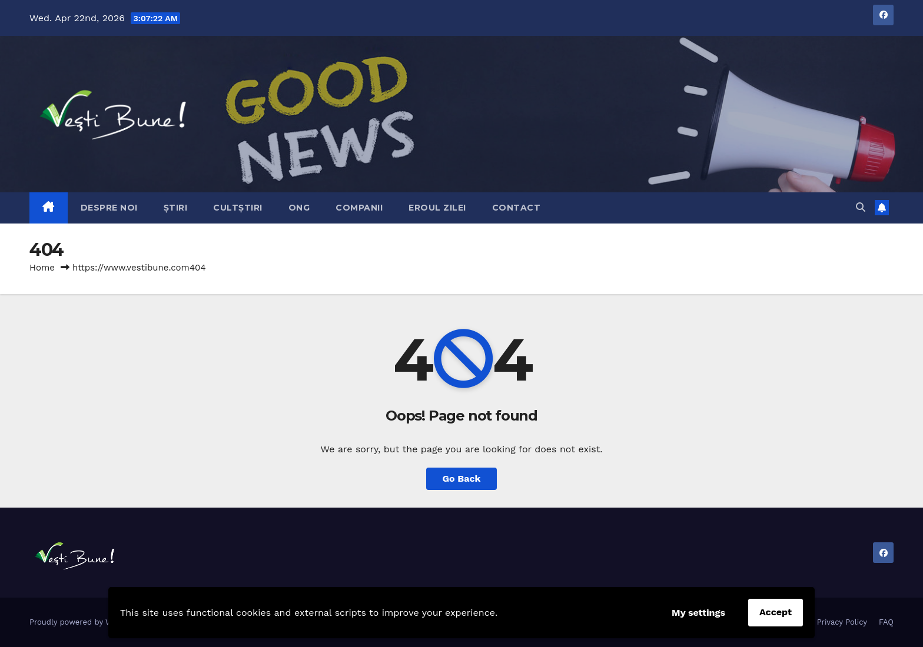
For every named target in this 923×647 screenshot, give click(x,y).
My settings (698, 612)
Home (42, 267)
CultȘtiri (238, 207)
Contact (516, 207)
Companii (359, 207)
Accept (775, 612)
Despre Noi (109, 207)
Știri (176, 207)
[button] (860, 207)
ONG (299, 207)
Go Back (462, 478)
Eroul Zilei (437, 207)
